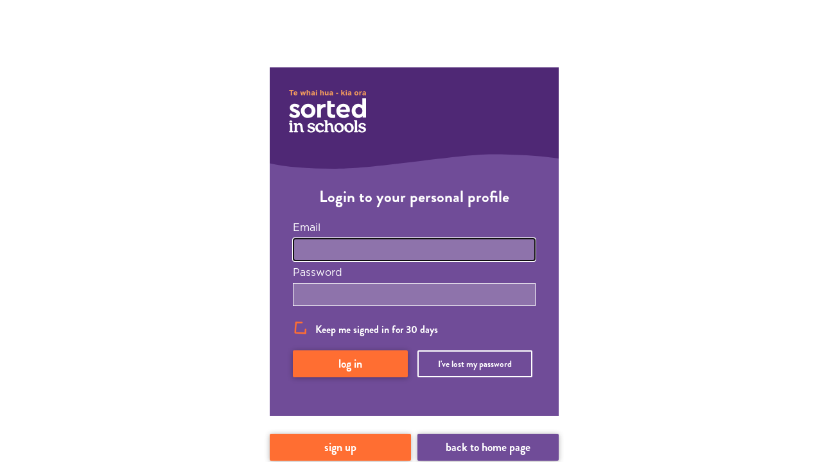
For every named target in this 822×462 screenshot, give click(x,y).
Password (317, 272)
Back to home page (488, 447)
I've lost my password (475, 363)
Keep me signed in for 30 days (376, 329)
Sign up (340, 447)
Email (306, 227)
